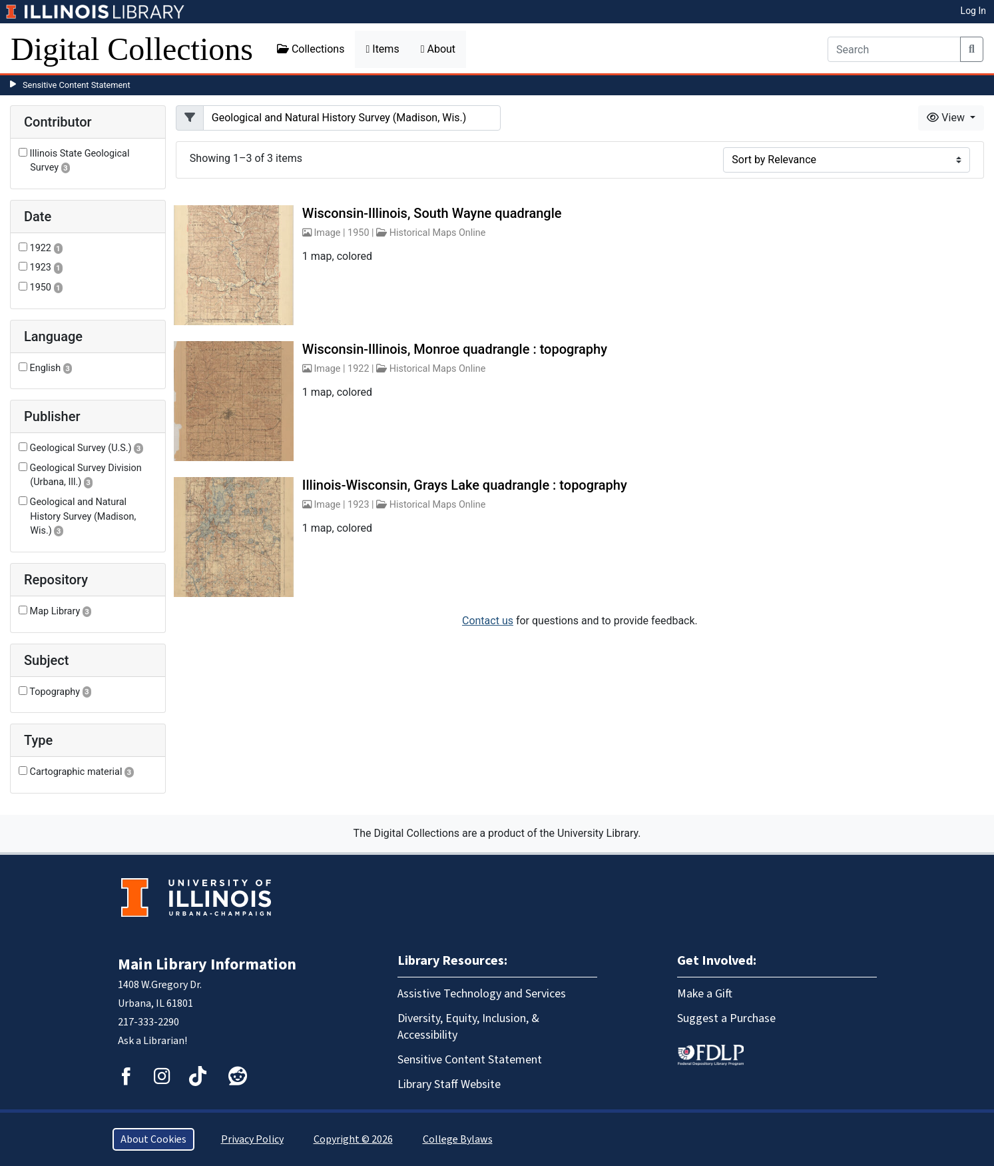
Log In (973, 10)
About (438, 49)
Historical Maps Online (437, 233)
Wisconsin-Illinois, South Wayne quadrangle (432, 213)
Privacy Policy (252, 1139)
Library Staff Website (449, 1084)
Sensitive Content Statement (76, 85)
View (947, 117)
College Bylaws (458, 1139)
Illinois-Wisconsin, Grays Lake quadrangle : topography (464, 485)
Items (382, 49)
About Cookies (153, 1139)
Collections (311, 49)
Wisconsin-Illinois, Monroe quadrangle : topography (454, 349)
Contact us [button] (487, 620)
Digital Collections (132, 49)
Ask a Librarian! (152, 1040)
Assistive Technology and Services (481, 993)
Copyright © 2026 (353, 1139)
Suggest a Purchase (726, 1018)
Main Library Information (207, 964)
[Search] (894, 49)
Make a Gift (704, 993)
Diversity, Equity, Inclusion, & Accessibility (468, 1026)
